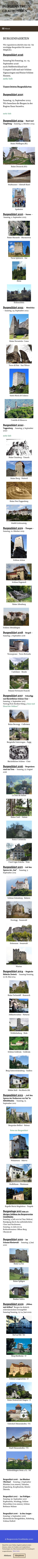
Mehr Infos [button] (16, 1551)
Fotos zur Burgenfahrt (19, 1130)
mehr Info (8, 78)
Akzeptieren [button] (19, 1556)
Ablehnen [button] (7, 1556)
